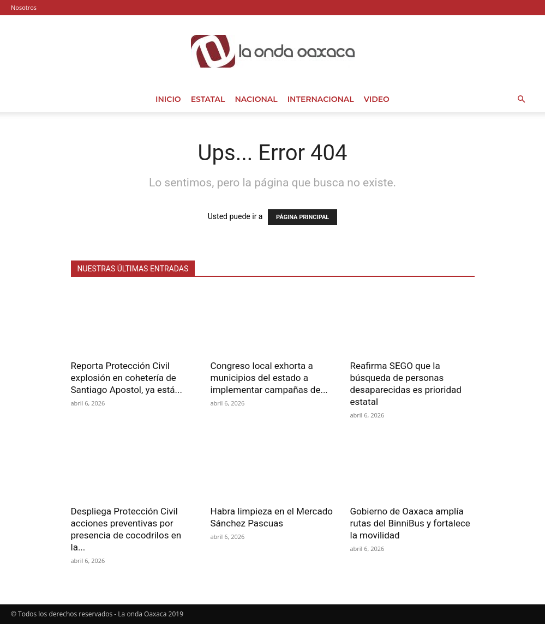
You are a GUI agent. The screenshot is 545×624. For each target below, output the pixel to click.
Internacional (321, 99)
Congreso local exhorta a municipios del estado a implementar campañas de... (269, 377)
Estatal (208, 99)
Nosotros (24, 7)
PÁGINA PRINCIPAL (302, 217)
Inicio (168, 99)
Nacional (256, 99)
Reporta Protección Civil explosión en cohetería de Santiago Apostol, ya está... (126, 377)
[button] (521, 99)
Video (377, 99)
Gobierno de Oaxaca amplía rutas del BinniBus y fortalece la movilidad (410, 523)
